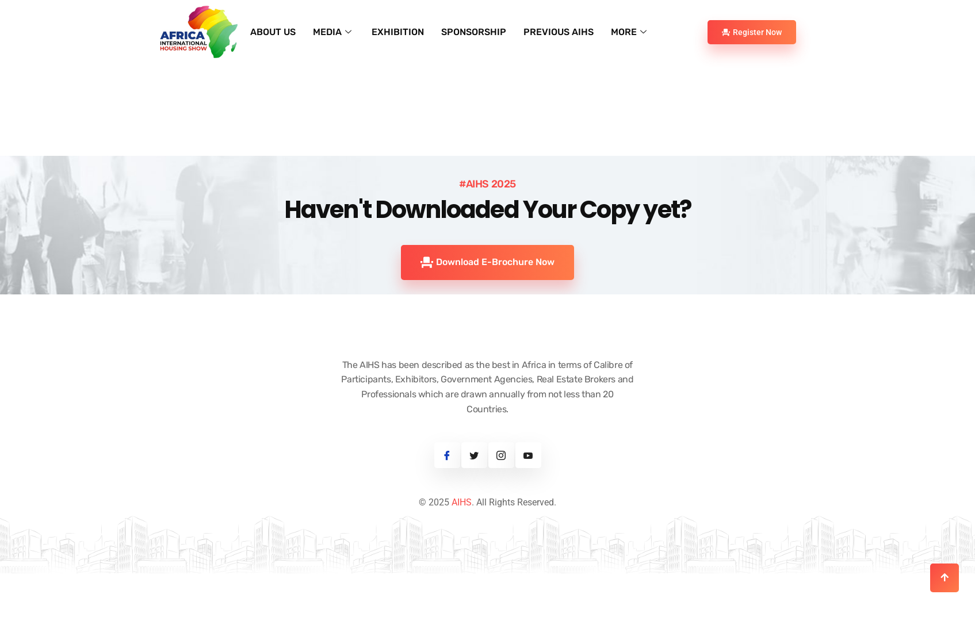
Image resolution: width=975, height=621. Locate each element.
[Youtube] (528, 491)
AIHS (462, 538)
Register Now (752, 32)
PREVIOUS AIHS (558, 31)
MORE (630, 31)
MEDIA (333, 31)
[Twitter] (474, 491)
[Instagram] (501, 491)
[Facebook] (447, 491)
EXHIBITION (398, 31)
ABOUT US (273, 31)
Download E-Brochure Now (487, 298)
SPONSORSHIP (473, 31)
